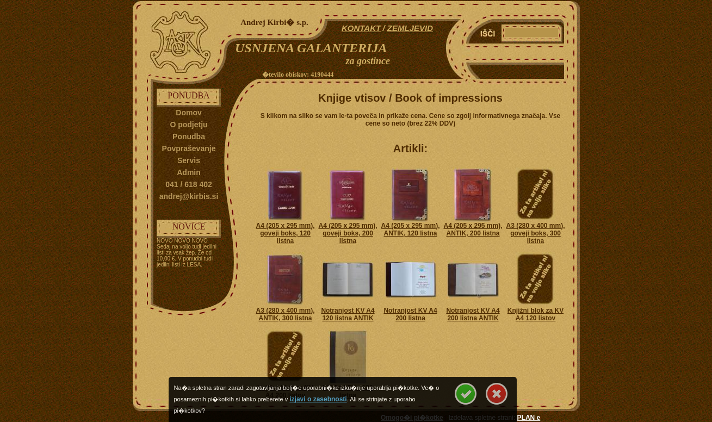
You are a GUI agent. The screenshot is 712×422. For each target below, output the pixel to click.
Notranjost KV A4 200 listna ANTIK (472, 314)
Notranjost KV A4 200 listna (410, 314)
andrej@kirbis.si (189, 196)
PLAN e (529, 417)
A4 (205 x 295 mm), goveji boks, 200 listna (347, 233)
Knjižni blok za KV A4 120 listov (535, 314)
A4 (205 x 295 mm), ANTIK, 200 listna (472, 229)
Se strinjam (465, 393)
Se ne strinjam (496, 393)
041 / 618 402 (188, 184)
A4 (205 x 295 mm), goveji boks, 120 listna (285, 233)
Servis (188, 160)
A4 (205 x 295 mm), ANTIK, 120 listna (410, 229)
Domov (188, 112)
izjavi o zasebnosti (317, 399)
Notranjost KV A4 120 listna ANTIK (347, 314)
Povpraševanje (189, 148)
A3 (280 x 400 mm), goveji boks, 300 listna (535, 233)
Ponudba (188, 136)
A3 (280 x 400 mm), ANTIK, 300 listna (285, 314)
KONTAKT (361, 28)
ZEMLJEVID (410, 28)
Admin (189, 172)
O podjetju (188, 124)
